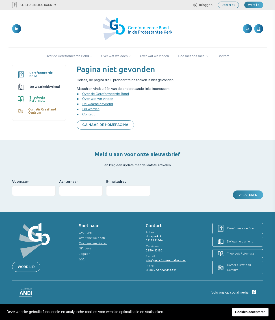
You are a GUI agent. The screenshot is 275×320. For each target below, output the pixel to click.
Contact (223, 56)
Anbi (82, 259)
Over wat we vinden (154, 56)
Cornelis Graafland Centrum (37, 111)
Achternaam (69, 181)
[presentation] (192, 187)
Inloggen (202, 5)
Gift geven (86, 248)
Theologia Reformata (32, 99)
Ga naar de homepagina (105, 125)
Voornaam (20, 181)
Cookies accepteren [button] (250, 312)
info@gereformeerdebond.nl (166, 260)
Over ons (85, 232)
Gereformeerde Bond (32, 5)
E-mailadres (116, 181)
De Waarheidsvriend (39, 87)
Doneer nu (228, 4)
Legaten (84, 253)
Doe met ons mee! (191, 56)
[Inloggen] (258, 28)
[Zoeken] (247, 28)
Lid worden (91, 109)
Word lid (253, 4)
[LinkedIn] (16, 28)
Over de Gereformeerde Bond (67, 56)
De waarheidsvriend (97, 104)
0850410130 (154, 250)
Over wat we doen (114, 56)
